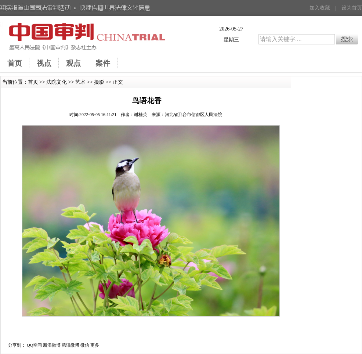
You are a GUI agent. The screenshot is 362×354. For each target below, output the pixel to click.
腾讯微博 (70, 345)
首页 (33, 82)
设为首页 (351, 8)
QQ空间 (34, 345)
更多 (94, 345)
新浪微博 (52, 345)
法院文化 (56, 82)
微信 (84, 345)
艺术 (80, 82)
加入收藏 (319, 8)
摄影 (99, 82)
